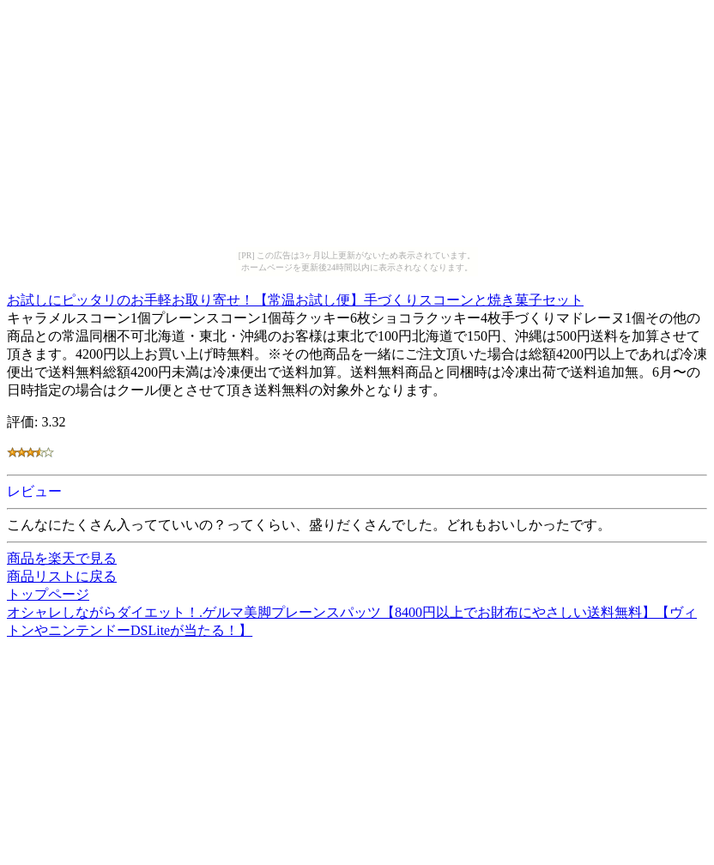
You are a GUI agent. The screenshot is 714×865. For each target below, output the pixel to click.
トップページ (48, 594)
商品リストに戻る (62, 576)
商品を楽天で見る (62, 558)
